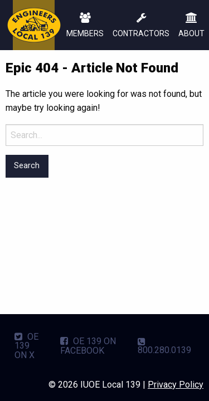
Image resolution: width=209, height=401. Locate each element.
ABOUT (191, 26)
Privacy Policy (175, 384)
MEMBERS (85, 26)
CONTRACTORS (141, 26)
